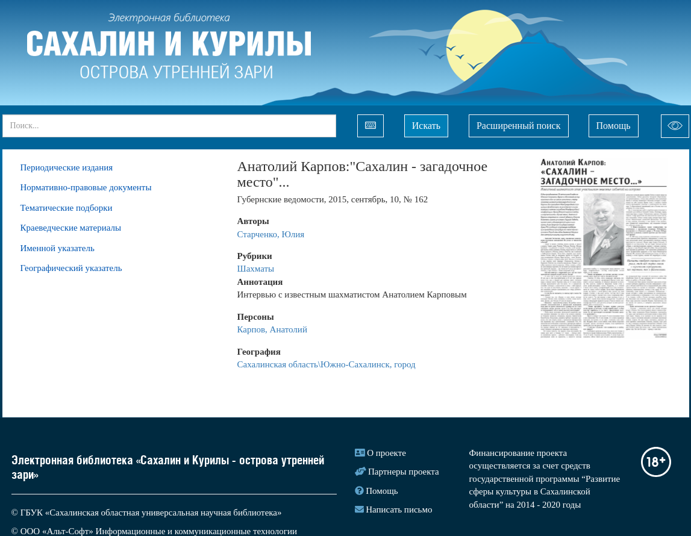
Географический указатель (71, 268)
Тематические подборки (66, 208)
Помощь (613, 125)
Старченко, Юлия (271, 234)
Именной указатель (57, 248)
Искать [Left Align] (426, 125)
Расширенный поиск (519, 125)
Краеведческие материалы (71, 227)
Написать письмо (399, 509)
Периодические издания (66, 167)
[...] (169, 125)
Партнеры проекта (403, 471)
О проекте (386, 453)
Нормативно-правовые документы (86, 187)
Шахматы (256, 268)
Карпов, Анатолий (272, 329)
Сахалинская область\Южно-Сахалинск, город (326, 364)
